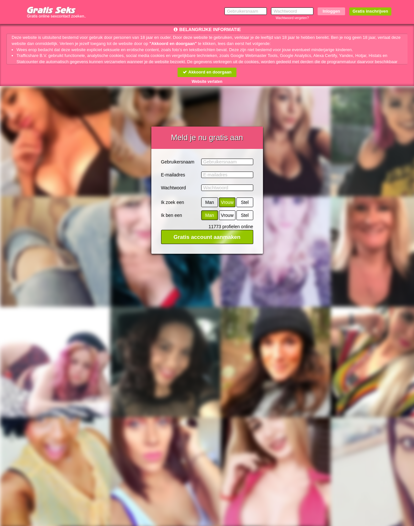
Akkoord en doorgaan (207, 72)
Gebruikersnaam (178, 161)
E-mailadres (173, 174)
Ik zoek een (172, 202)
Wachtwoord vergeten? (292, 18)
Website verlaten (206, 81)
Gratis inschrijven (370, 11)
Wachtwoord (173, 187)
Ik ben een (171, 215)
